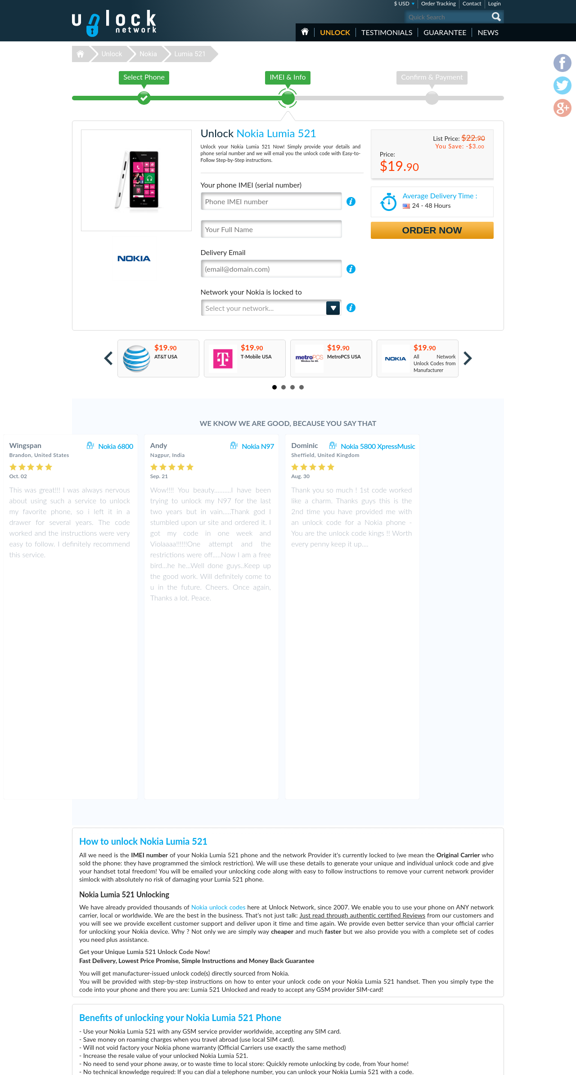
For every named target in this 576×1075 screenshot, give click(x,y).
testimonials (386, 32)
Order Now (432, 230)
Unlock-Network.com (114, 982)
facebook (461, 1064)
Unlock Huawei (231, 989)
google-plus (497, 1064)
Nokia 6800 (192, 446)
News (488, 32)
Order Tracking (438, 3)
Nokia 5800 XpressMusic (454, 446)
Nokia (148, 54)
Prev (108, 358)
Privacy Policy (447, 1002)
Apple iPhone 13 (373, 989)
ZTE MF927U (370, 996)
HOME (305, 31)
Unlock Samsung (233, 1009)
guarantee (444, 32)
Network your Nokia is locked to (251, 291)
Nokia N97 (334, 446)
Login (494, 3)
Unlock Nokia (229, 1023)
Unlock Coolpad (232, 1036)
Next (468, 358)
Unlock (335, 32)
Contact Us (444, 988)
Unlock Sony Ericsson (238, 1016)
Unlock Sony (228, 1030)
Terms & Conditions (453, 995)
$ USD (402, 3)
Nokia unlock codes (218, 718)
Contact (472, 3)
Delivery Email (223, 252)
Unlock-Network (114, 23)
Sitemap (441, 1009)
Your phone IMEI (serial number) (251, 184)
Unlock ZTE (227, 1003)
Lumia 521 (190, 54)
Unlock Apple (229, 996)
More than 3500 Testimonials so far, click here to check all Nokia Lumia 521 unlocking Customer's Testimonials (284, 918)
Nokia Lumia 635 (373, 982)
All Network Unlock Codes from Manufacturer (435, 363)
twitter (479, 1064)
